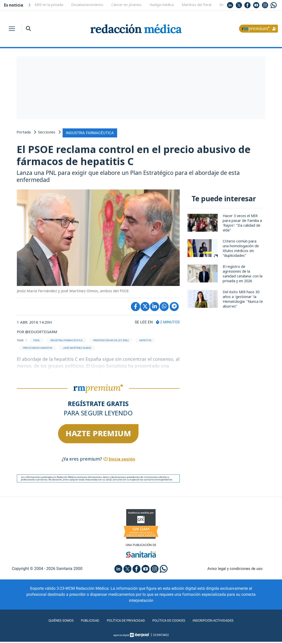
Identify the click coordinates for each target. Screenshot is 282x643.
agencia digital (121, 636)
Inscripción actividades (221, 621)
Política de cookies (171, 621)
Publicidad (83, 621)
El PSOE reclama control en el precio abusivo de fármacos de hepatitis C (141, 154)
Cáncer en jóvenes (126, 4)
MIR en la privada (49, 4)
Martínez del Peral (196, 4)
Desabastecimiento (87, 4)
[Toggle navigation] (12, 28)
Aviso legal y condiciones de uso (235, 569)
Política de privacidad (123, 621)
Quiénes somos (51, 621)
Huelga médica (162, 4)
